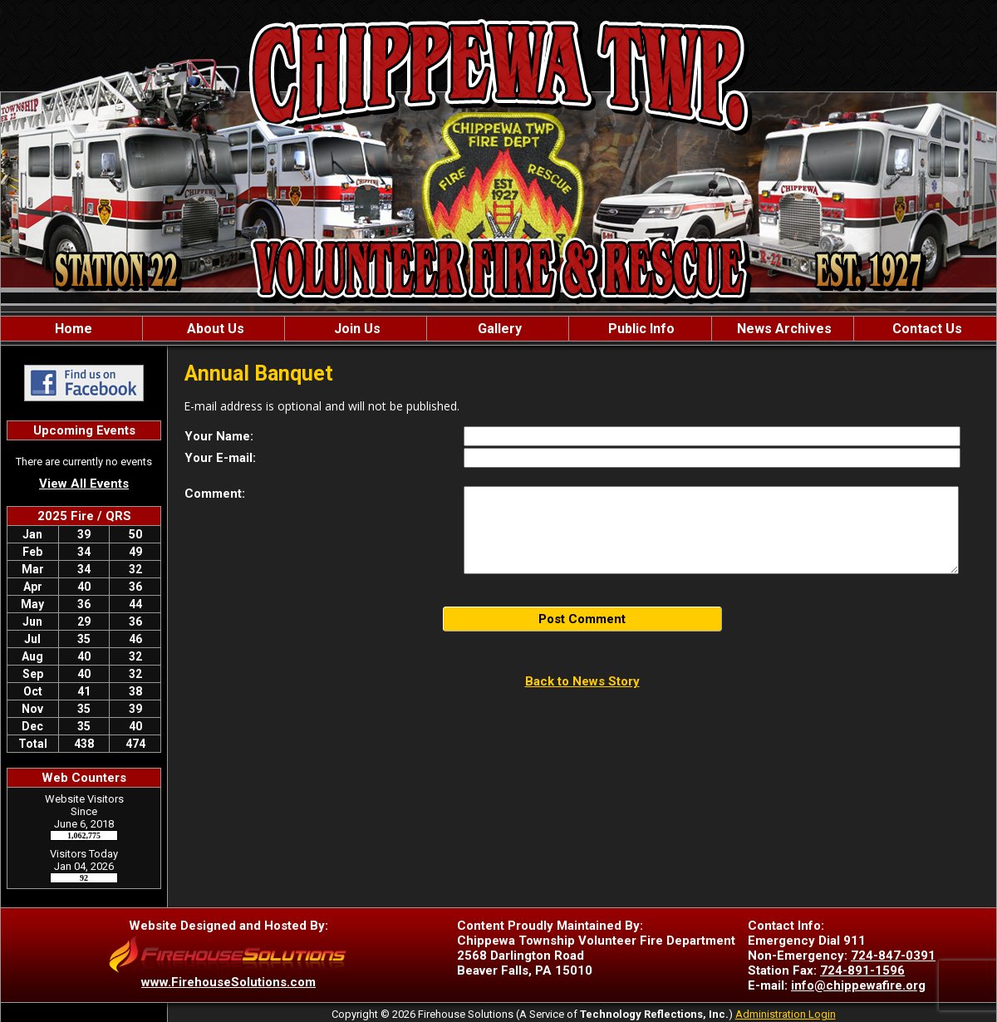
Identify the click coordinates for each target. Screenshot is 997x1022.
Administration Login (785, 1014)
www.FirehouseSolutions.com (228, 982)
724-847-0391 (893, 955)
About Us (214, 329)
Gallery (498, 329)
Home (72, 329)
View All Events (84, 483)
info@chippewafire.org (858, 985)
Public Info (640, 329)
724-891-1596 (862, 970)
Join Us (356, 329)
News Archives (783, 329)
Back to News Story (582, 681)
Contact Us (925, 329)
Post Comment (582, 619)
